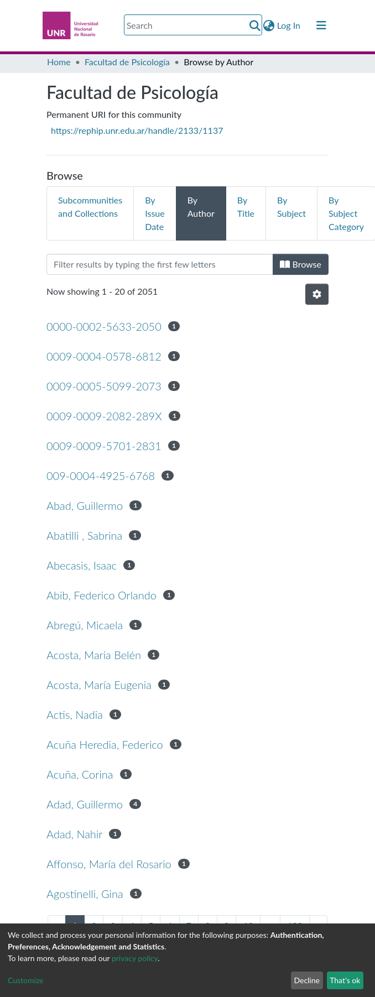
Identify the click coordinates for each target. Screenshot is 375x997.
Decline (307, 980)
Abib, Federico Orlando (101, 595)
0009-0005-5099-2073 (104, 386)
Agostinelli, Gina (84, 893)
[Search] (193, 24)
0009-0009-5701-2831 (104, 445)
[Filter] (159, 264)
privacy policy (135, 958)
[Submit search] (255, 25)
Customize (26, 980)
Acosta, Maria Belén (93, 654)
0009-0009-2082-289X (104, 415)
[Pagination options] (317, 294)
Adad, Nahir (74, 834)
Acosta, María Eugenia (99, 684)
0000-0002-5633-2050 (104, 326)
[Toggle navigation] (321, 25)
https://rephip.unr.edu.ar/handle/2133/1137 (137, 130)
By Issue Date (154, 213)
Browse (300, 264)
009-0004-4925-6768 (100, 475)
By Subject (291, 206)
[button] (269, 25)
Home (59, 61)
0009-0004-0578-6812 (104, 356)
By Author (201, 206)
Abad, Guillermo (84, 505)
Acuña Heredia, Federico (104, 744)
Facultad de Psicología (127, 61)
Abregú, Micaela (84, 624)
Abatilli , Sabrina (84, 535)
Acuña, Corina (79, 774)
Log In (289, 25)
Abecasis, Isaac (81, 565)
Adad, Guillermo (84, 804)
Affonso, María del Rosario (108, 863)
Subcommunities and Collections (90, 206)
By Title (245, 206)
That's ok (345, 980)
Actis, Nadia (74, 714)
